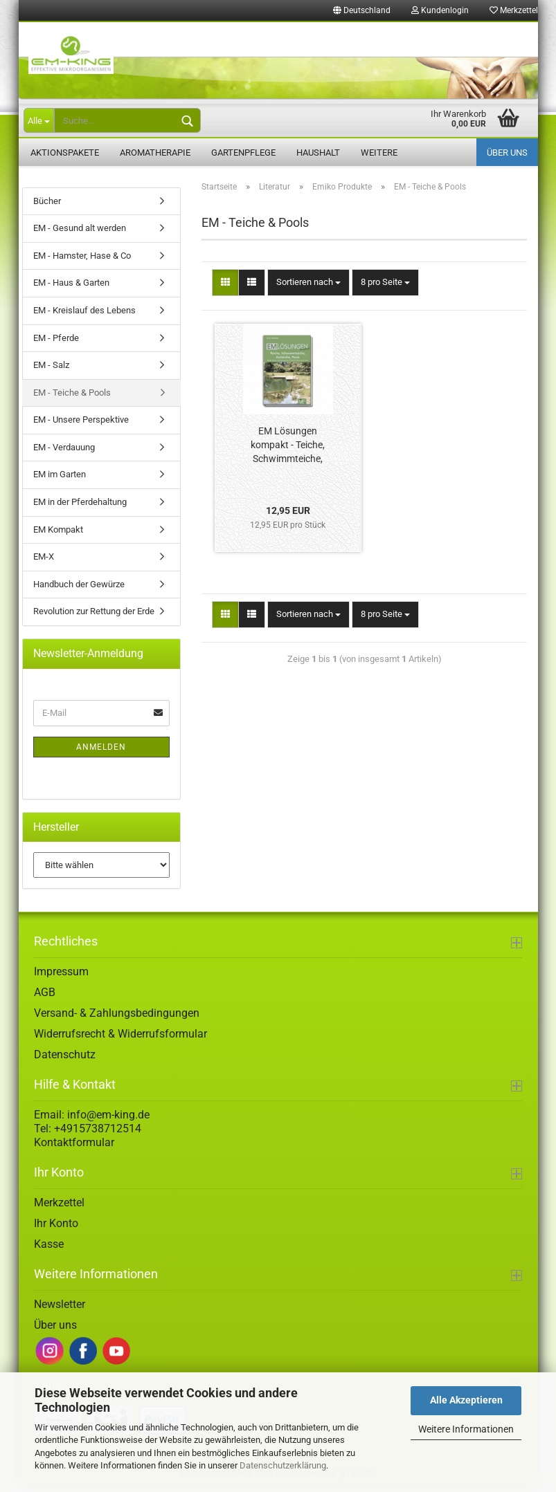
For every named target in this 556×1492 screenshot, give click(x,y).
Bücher (47, 206)
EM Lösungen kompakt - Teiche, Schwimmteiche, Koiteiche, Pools (288, 450)
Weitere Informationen (466, 1429)
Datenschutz (65, 1059)
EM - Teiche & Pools (72, 397)
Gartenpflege (243, 152)
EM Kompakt (58, 534)
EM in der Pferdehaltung (80, 506)
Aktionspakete (64, 152)
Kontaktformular (74, 1147)
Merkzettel (514, 10)
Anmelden (101, 752)
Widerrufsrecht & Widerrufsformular (120, 1038)
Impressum (61, 976)
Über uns (507, 152)
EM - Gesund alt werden (79, 233)
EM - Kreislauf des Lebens (84, 315)
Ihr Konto (56, 1228)
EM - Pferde (56, 343)
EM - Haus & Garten (71, 288)
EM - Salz (51, 370)
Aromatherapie (155, 152)
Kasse (49, 1248)
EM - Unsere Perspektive (81, 425)
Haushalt (318, 152)
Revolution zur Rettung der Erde (93, 616)
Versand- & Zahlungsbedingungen (116, 1017)
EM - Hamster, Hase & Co (82, 260)
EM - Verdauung (64, 452)
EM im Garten (59, 480)
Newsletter (59, 1309)
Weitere (379, 152)
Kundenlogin (440, 10)
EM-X (43, 561)
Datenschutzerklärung (283, 1465)
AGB (44, 997)
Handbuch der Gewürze (79, 589)
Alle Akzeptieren (466, 1400)
